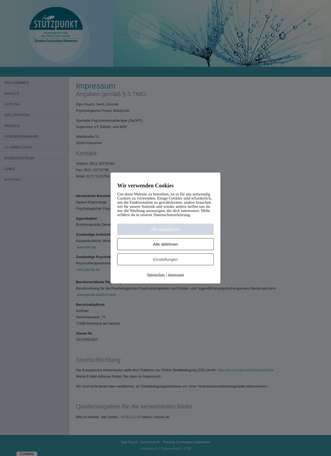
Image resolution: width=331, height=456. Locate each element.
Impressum (176, 274)
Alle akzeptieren (165, 229)
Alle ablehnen (165, 244)
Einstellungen (165, 259)
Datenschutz (156, 274)
